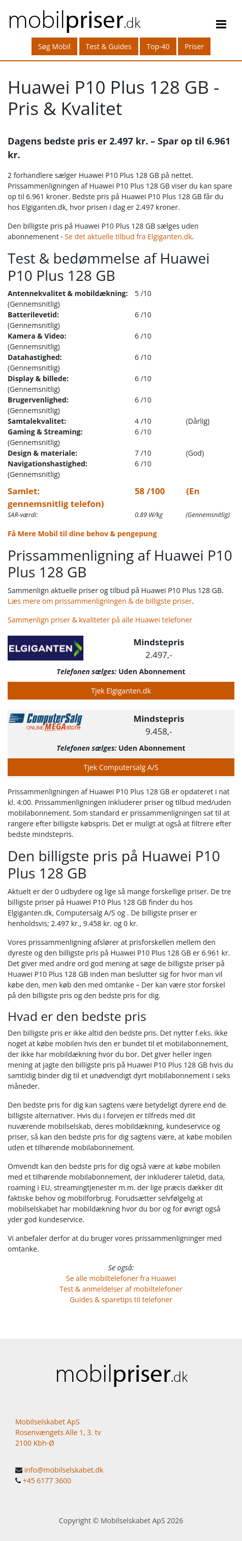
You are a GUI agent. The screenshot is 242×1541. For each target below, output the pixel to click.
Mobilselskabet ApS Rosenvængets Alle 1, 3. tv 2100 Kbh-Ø (58, 1432)
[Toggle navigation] (221, 26)
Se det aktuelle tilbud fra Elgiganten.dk (128, 236)
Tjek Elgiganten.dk (121, 690)
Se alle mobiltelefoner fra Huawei (121, 1278)
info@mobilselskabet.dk (64, 1470)
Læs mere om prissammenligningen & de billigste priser (100, 601)
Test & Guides (109, 46)
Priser (194, 46)
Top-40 (157, 46)
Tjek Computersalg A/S (121, 767)
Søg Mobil (54, 46)
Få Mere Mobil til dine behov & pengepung (82, 533)
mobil (74, 18)
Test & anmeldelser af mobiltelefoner (121, 1289)
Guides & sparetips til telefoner (121, 1299)
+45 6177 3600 (47, 1480)
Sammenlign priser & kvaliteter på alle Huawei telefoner (100, 620)
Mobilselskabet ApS (133, 1520)
